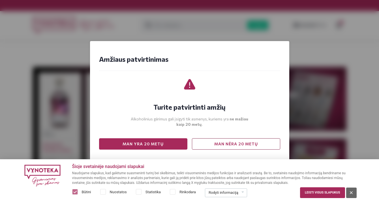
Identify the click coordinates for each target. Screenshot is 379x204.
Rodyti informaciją (223, 192)
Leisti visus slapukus (322, 192)
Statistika (153, 192)
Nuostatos (118, 192)
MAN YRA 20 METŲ (143, 143)
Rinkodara (187, 192)
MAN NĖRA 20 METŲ (236, 143)
